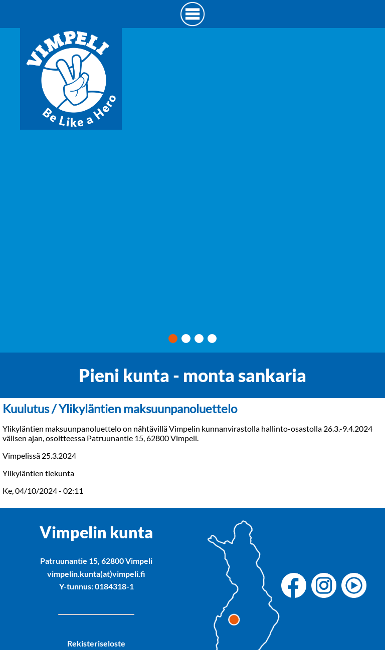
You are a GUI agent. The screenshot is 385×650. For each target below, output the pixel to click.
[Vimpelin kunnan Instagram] (326, 586)
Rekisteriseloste (96, 643)
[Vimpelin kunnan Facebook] (296, 586)
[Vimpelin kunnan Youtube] (356, 586)
